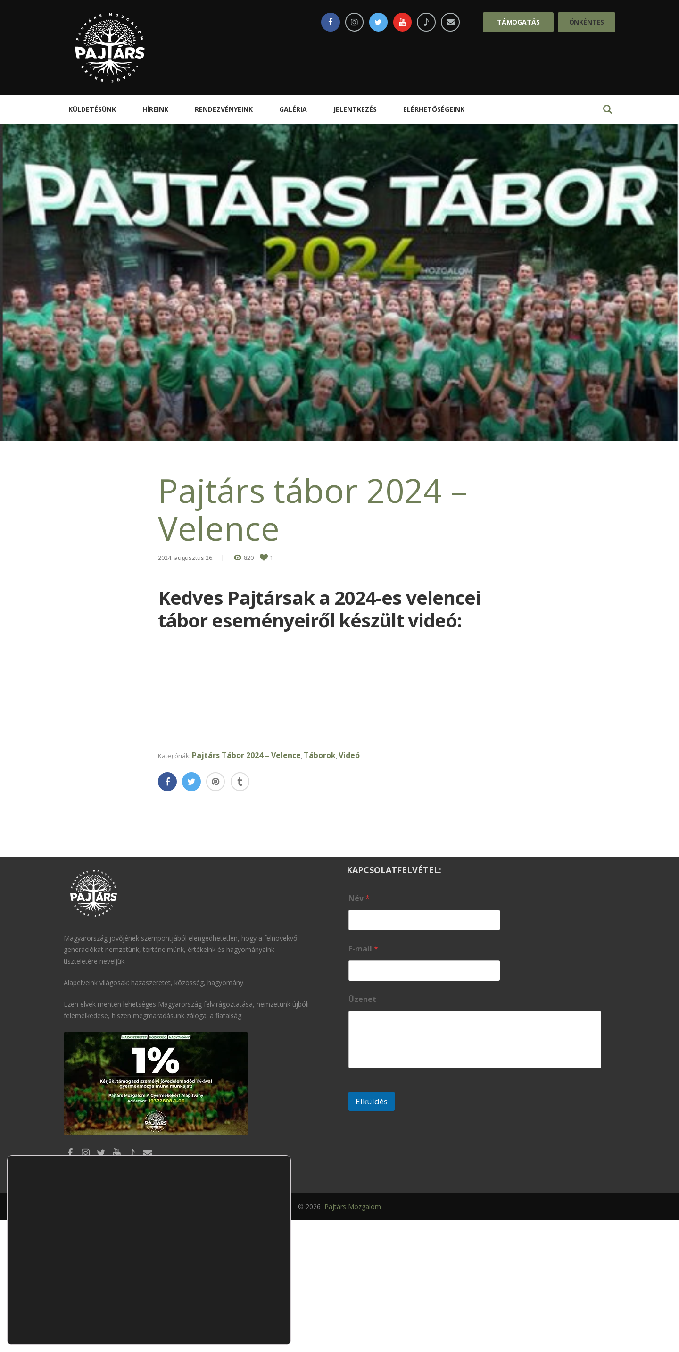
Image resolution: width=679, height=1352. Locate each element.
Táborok (329, 885)
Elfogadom (246, 1276)
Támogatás (518, 21)
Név (359, 1028)
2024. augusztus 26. (186, 557)
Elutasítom (246, 1296)
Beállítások (246, 1316)
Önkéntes (586, 21)
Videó (359, 885)
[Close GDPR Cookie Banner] (282, 1256)
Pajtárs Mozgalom (352, 1337)
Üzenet (362, 1129)
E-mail (363, 1079)
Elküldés (372, 1231)
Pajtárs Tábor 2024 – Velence (254, 885)
